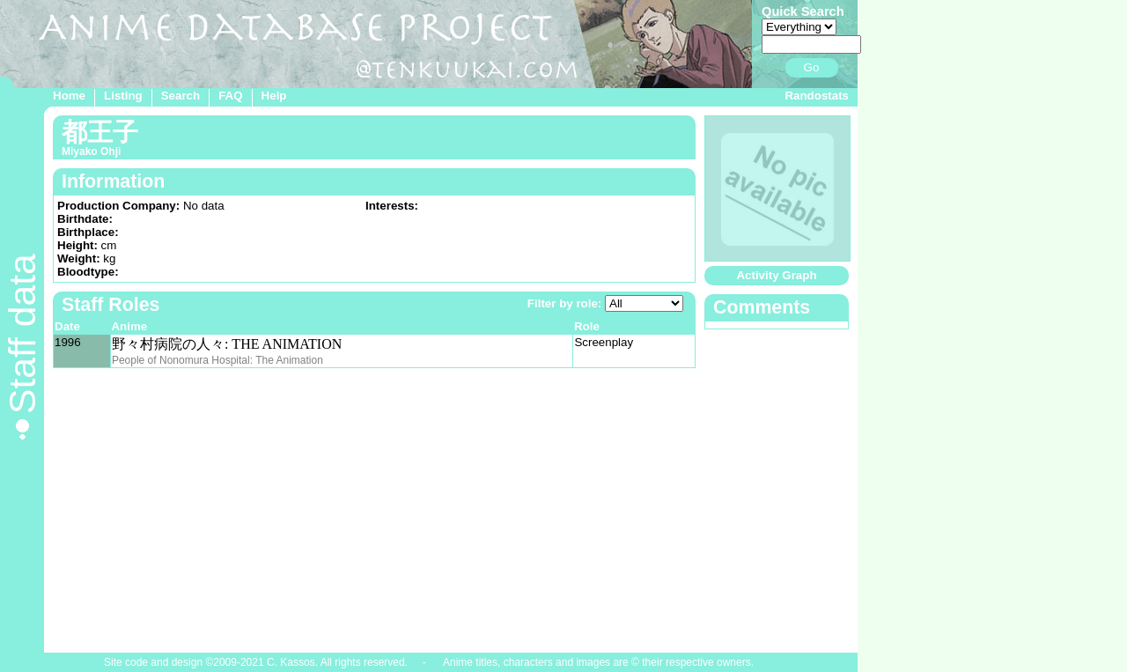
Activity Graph (776, 275)
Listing (123, 95)
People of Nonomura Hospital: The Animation (217, 360)
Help (274, 95)
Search (180, 95)
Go (812, 67)
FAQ (230, 95)
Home (69, 95)
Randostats (816, 95)
